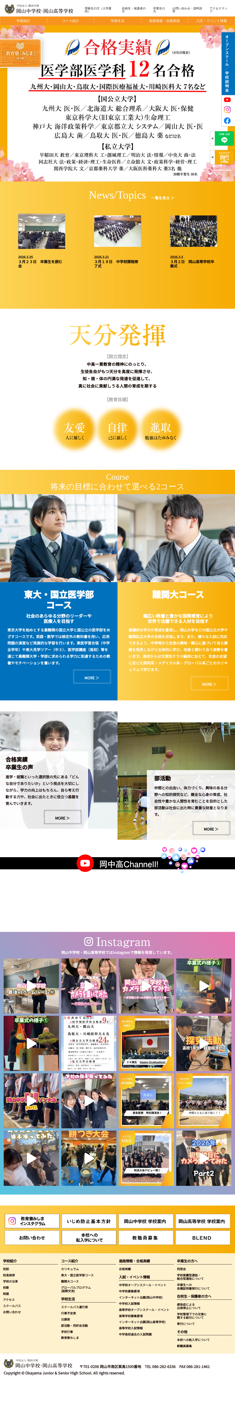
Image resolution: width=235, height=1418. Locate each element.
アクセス (9, 1335)
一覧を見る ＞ (162, 198)
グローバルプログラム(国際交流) (76, 1325)
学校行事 (67, 1367)
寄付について (186, 1359)
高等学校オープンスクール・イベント (144, 1345)
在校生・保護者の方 (134, 10)
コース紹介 (69, 1296)
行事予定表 (68, 1349)
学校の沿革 (10, 1317)
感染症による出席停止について (189, 1342)
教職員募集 (184, 1381)
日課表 (65, 1355)
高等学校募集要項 (131, 1351)
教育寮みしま (70, 1373)
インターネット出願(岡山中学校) (140, 1333)
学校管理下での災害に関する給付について (192, 1351)
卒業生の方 (159, 10)
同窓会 (181, 1304)
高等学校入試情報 (131, 1364)
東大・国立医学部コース (77, 1311)
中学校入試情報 (129, 1339)
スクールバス (12, 1341)
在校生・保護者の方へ (194, 1332)
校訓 (6, 1304)
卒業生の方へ (187, 1296)
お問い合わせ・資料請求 (187, 10)
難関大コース (70, 1317)
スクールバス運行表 (74, 1342)
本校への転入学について (193, 1375)
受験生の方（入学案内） (98, 10)
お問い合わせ (12, 1347)
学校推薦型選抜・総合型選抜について (190, 1312)
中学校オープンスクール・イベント (142, 1320)
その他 (182, 1367)
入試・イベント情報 (134, 1312)
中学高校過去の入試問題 (135, 1370)
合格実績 (125, 1304)
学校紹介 (10, 1296)
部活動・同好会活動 (74, 1361)
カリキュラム (70, 1304)
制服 (6, 1329)
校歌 (6, 1323)
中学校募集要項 (129, 1327)
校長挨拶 (9, 1311)
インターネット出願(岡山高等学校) (142, 1358)
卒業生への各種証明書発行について (193, 1322)
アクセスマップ (218, 10)
